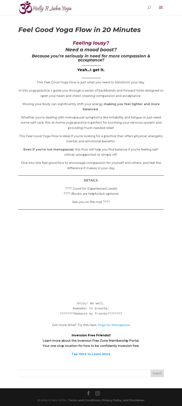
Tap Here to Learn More (91, 354)
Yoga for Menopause (114, 325)
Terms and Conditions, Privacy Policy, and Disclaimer (106, 400)
